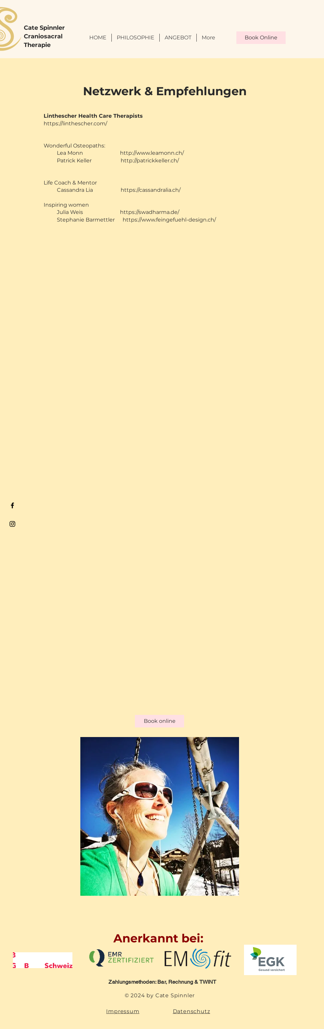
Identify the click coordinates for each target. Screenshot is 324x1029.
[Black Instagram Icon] (12, 524)
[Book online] (159, 721)
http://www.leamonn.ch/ (152, 153)
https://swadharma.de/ (149, 212)
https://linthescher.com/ (75, 123)
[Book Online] (261, 37)
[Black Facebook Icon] (12, 505)
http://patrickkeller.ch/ (150, 160)
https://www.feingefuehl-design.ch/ (169, 220)
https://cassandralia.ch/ (151, 190)
